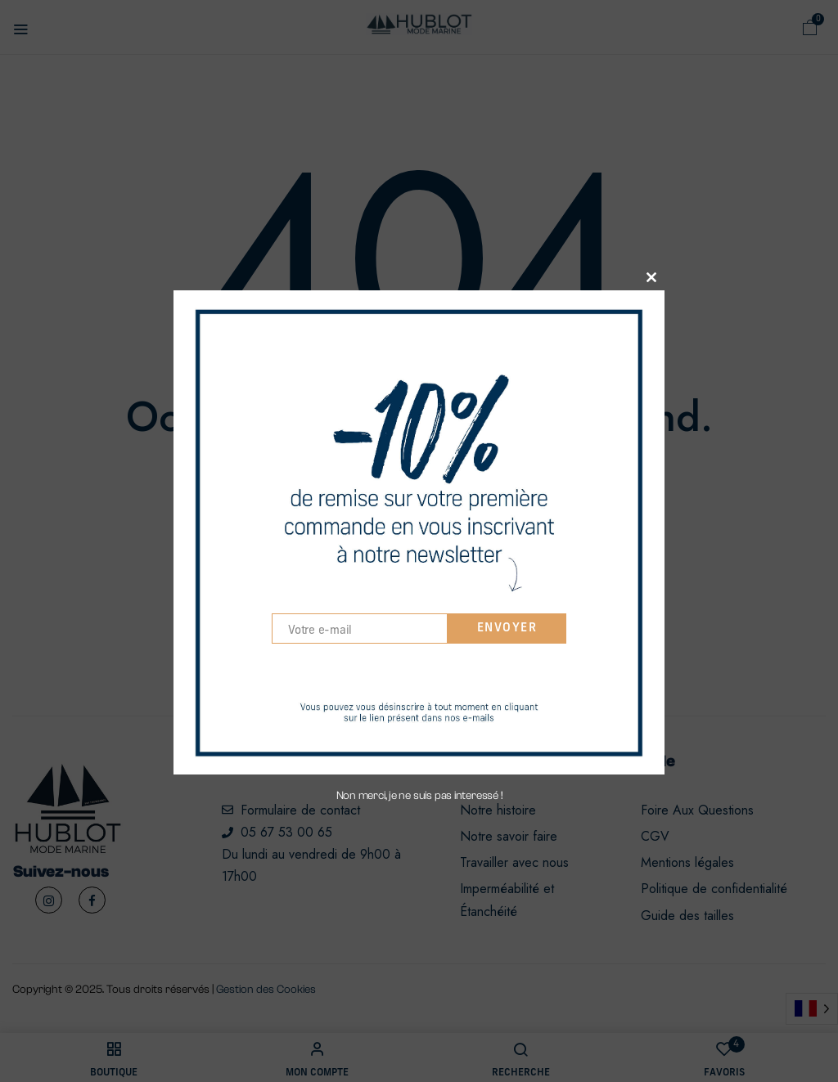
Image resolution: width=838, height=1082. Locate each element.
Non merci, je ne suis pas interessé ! (419, 799)
